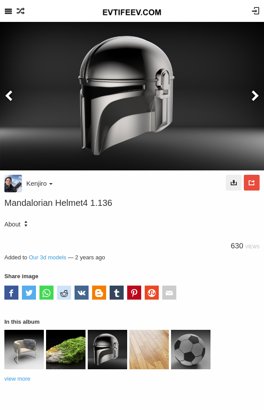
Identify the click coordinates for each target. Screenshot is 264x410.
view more (17, 378)
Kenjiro (39, 183)
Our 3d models (47, 257)
